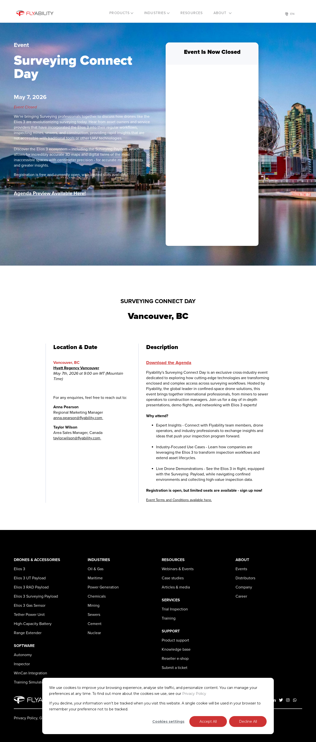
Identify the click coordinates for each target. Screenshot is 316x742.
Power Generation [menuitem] (103, 587)
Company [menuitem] (244, 587)
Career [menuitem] (241, 596)
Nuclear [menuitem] (94, 632)
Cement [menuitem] (94, 623)
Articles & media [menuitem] (176, 587)
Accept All (208, 721)
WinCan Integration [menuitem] (30, 673)
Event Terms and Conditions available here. (179, 500)
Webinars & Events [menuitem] (178, 568)
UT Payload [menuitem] (30, 578)
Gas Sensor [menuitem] (29, 605)
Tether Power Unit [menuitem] (29, 614)
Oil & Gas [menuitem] (95, 568)
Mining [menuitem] (93, 605)
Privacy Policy (194, 693)
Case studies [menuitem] (173, 578)
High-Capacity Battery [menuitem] (33, 623)
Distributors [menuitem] (245, 578)
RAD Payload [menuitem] (31, 587)
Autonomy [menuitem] (23, 654)
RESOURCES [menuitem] (191, 13)
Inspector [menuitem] (22, 664)
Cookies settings (168, 721)
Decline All (248, 721)
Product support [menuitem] (175, 640)
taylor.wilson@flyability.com (77, 438)
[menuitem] (19, 568)
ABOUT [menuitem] (221, 13)
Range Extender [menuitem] (27, 632)
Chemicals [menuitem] (97, 596)
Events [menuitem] (241, 568)
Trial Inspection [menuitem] (175, 609)
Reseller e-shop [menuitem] (175, 658)
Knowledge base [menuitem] (176, 649)
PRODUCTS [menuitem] (119, 13)
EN (290, 14)
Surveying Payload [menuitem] (36, 596)
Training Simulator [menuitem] (29, 682)
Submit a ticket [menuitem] (174, 667)
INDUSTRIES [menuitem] (155, 13)
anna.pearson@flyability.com (78, 417)
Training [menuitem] (169, 618)
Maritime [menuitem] (95, 578)
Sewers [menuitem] (94, 614)
